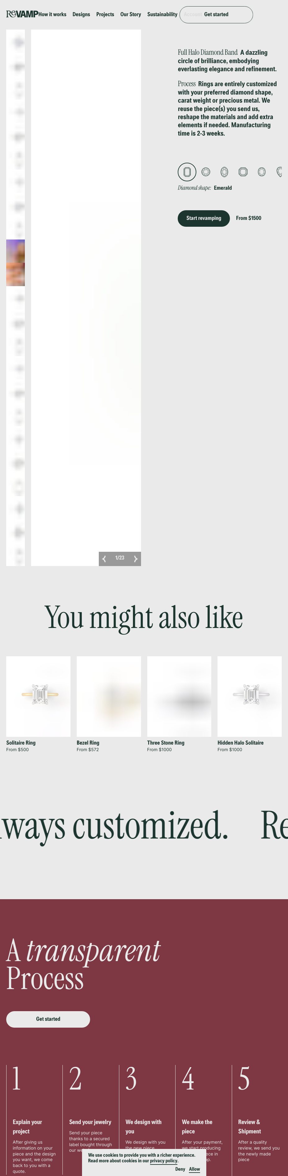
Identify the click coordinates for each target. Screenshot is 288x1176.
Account (203, 12)
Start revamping (203, 213)
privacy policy (163, 1161)
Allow (194, 1169)
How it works (63, 12)
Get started (250, 12)
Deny (180, 1169)
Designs (92, 12)
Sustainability (173, 12)
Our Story (141, 12)
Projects (116, 12)
